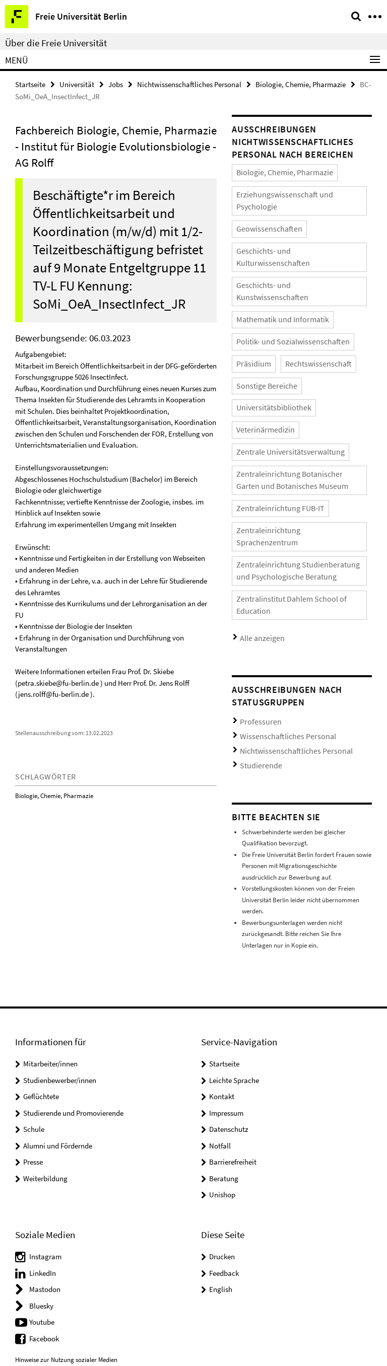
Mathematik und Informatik (273, 270)
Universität (76, 84)
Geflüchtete (41, 962)
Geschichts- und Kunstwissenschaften (286, 250)
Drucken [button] (222, 1121)
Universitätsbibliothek (328, 329)
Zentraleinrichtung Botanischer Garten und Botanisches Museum (295, 394)
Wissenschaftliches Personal (277, 607)
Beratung (223, 1043)
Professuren (256, 595)
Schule (33, 994)
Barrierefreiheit (232, 1027)
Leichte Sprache (234, 945)
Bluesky (41, 1171)
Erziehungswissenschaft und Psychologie (291, 190)
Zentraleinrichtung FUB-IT (271, 419)
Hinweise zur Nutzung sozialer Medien (66, 1225)
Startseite (30, 84)
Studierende (256, 631)
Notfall (220, 1011)
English (220, 1154)
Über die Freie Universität (56, 43)
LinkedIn (42, 1138)
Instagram (45, 1121)
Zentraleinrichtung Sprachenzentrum (287, 439)
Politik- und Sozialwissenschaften (281, 289)
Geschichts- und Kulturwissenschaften (287, 230)
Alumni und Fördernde (57, 1011)
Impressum (226, 978)
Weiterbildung (45, 1043)
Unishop (222, 1060)
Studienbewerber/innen (59, 945)
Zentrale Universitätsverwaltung (279, 369)
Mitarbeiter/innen (50, 929)
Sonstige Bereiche (260, 329)
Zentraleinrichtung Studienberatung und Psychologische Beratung (291, 464)
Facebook (44, 1203)
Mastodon (44, 1154)
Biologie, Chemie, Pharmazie (300, 84)
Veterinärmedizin (259, 349)
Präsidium (250, 310)
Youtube (41, 1187)
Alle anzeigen (258, 513)
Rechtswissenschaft (304, 310)
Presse (33, 1027)
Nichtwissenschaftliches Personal (189, 84)
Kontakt (221, 962)
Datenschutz (228, 994)
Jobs (115, 84)
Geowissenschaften (262, 210)
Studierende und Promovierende (73, 978)
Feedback (224, 1138)
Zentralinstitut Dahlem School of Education (295, 488)
